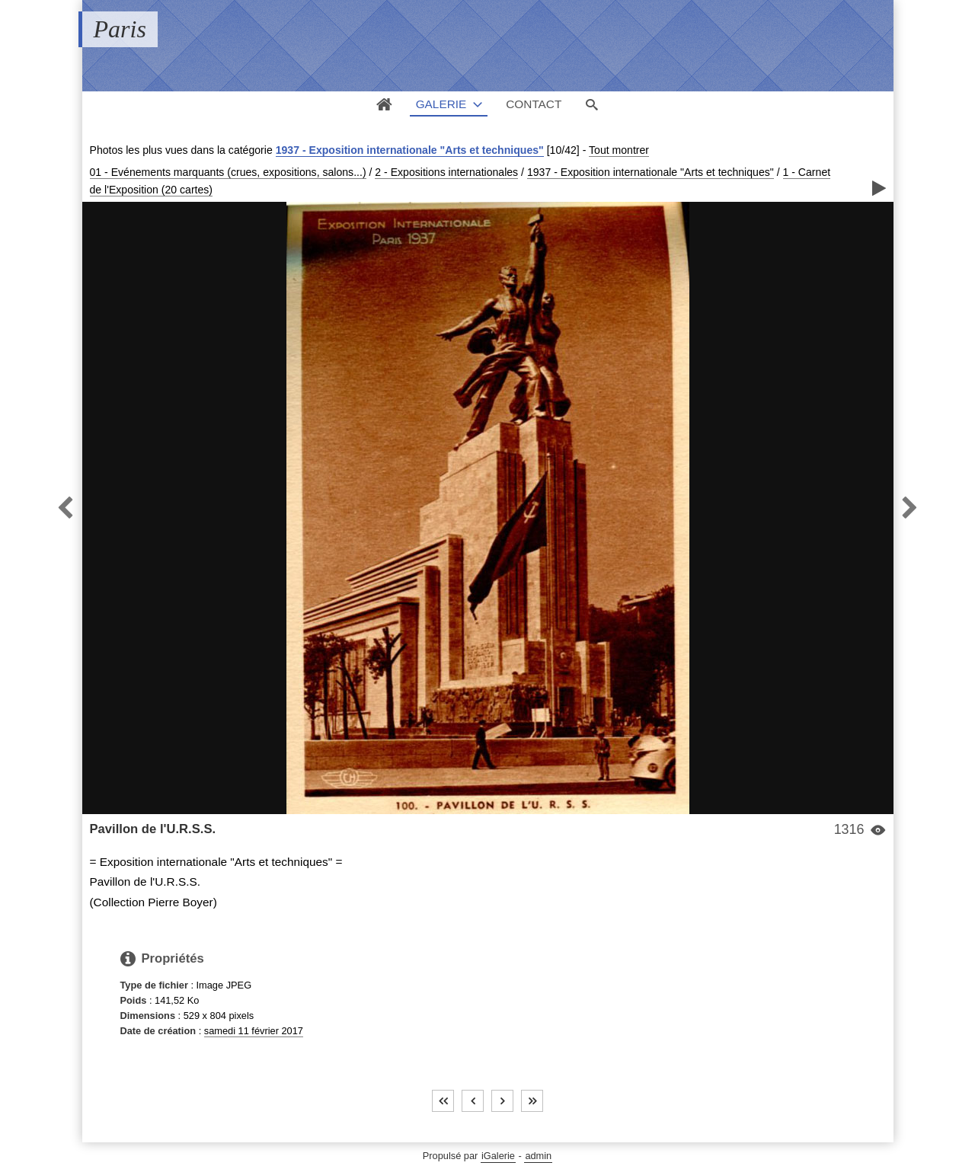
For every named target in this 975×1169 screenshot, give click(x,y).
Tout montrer (619, 150)
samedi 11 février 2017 (253, 1030)
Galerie (441, 103)
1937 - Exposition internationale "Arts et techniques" (410, 150)
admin (538, 1155)
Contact (533, 103)
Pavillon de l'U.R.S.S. (153, 829)
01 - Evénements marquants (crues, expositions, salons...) (228, 172)
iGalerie (498, 1155)
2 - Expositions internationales (446, 172)
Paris (120, 29)
